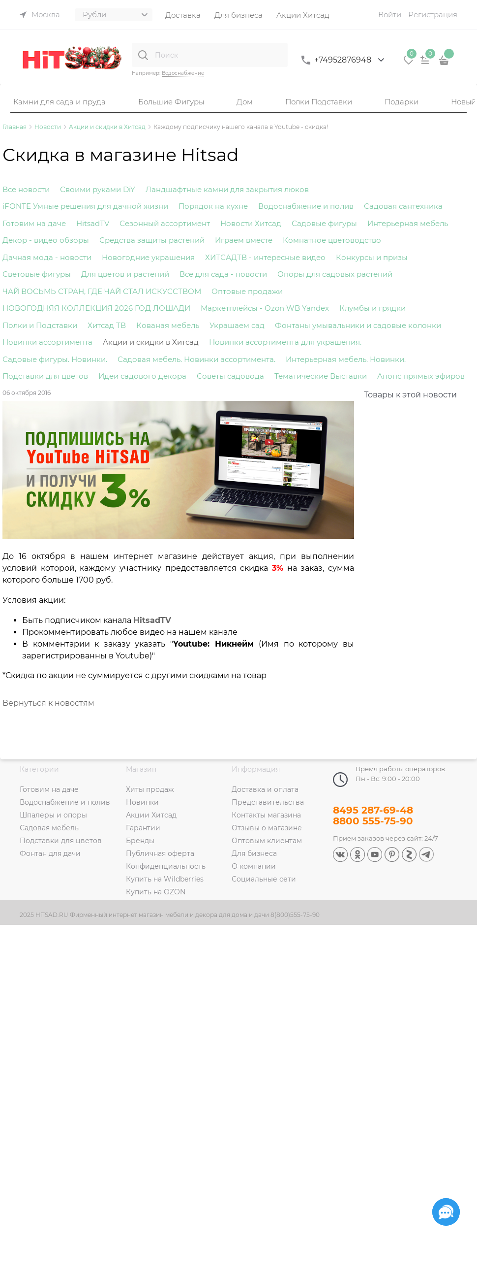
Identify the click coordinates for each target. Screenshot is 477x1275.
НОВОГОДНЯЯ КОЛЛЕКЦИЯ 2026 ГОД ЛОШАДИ (96, 308)
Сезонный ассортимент (164, 223)
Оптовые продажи (247, 291)
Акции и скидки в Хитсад (151, 342)
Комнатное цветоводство (332, 240)
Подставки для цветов (45, 376)
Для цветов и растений (125, 274)
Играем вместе (243, 240)
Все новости (26, 189)
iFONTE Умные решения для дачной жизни (85, 206)
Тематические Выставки (320, 376)
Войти (389, 14)
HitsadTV (92, 223)
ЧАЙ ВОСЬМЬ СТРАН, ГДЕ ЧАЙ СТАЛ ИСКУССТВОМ (101, 291)
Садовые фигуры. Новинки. (54, 359)
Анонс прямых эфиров (421, 376)
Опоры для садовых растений (334, 274)
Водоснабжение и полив (306, 206)
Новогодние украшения (148, 257)
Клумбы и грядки (372, 308)
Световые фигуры (36, 274)
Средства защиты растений (152, 240)
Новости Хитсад (250, 223)
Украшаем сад (237, 325)
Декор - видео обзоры (45, 240)
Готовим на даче (34, 223)
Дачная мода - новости (46, 257)
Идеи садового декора (142, 376)
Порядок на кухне (213, 206)
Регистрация (432, 14)
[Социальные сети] (446, 1212)
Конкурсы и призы (372, 257)
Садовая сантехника (403, 206)
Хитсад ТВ (107, 325)
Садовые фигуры (324, 223)
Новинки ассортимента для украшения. (285, 342)
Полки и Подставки (39, 325)
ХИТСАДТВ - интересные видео (265, 257)
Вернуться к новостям (48, 703)
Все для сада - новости (223, 274)
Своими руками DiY (97, 189)
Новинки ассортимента (47, 342)
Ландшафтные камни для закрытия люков (227, 189)
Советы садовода (230, 376)
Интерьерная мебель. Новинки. (346, 359)
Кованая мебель (167, 325)
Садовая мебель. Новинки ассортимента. (196, 359)
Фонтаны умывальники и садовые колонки (358, 325)
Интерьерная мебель (407, 223)
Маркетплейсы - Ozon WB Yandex (265, 308)
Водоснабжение (183, 73)
